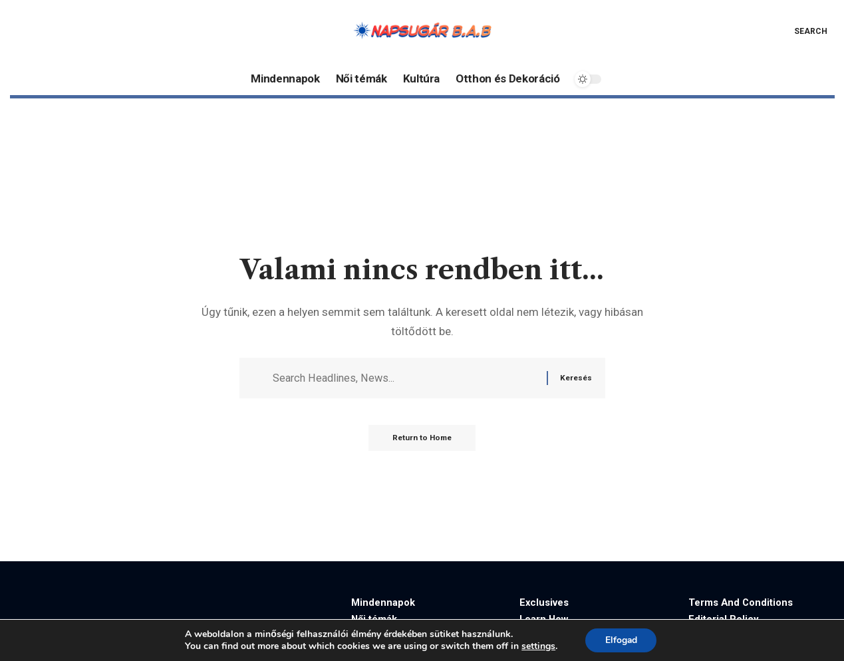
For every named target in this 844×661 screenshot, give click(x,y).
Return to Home (422, 440)
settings (538, 646)
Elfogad (621, 640)
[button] (801, 31)
